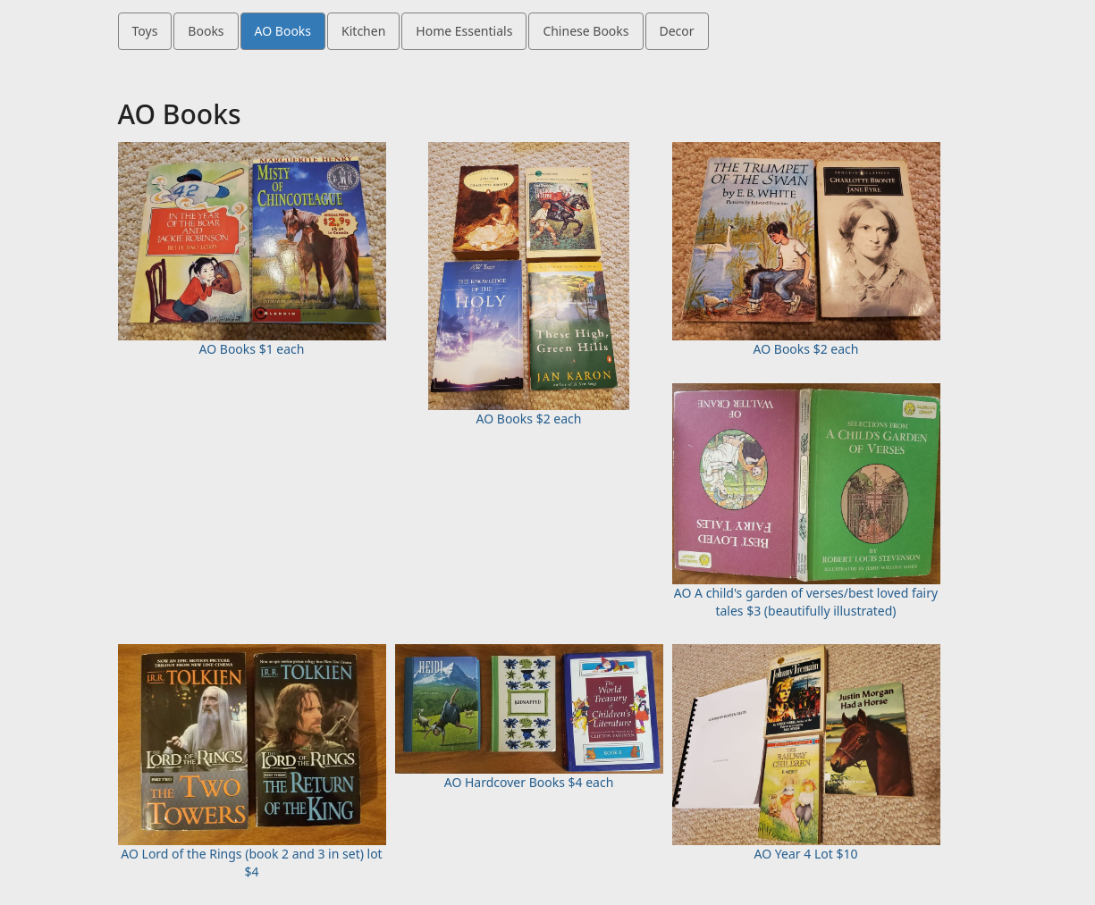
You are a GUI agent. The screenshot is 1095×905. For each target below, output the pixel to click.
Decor (677, 30)
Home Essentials (464, 30)
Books (205, 30)
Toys (145, 30)
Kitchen (363, 30)
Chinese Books (585, 30)
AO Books (283, 30)
